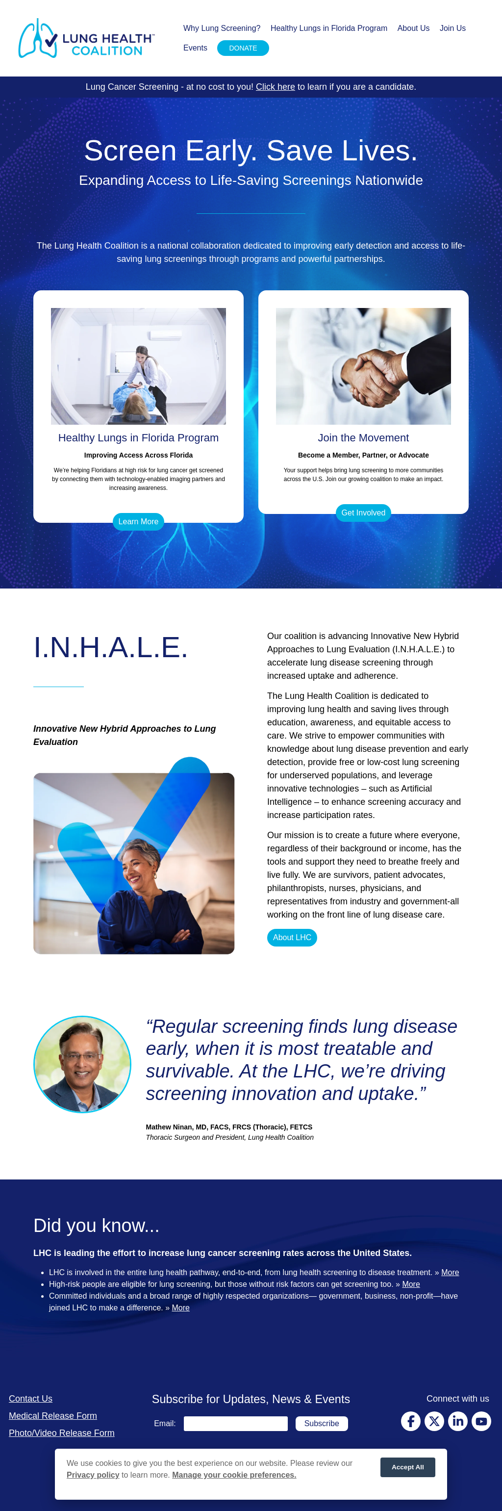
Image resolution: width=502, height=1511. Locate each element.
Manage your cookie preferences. (234, 1475)
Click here (275, 87)
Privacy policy (93, 1475)
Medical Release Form (53, 1416)
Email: (165, 1423)
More (450, 1272)
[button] (138, 522)
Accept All (408, 1467)
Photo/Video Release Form (62, 1433)
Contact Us (30, 1399)
